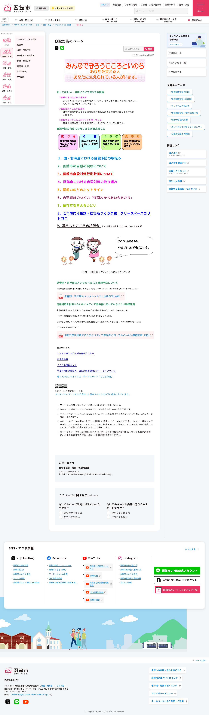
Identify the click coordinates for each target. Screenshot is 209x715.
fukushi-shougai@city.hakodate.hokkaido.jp (90, 474)
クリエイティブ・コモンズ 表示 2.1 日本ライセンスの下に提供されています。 (93, 394)
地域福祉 (21, 76)
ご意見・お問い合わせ (151, 4)
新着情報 (117, 4)
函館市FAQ (170, 4)
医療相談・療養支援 (25, 55)
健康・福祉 (47, 25)
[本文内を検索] (138, 49)
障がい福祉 (22, 71)
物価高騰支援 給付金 (180, 92)
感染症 (20, 44)
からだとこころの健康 (63, 25)
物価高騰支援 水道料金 (181, 99)
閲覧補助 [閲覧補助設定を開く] (41, 8)
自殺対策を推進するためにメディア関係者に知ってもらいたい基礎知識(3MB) (106, 335)
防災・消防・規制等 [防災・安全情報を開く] (62, 8)
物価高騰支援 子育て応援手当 (184, 113)
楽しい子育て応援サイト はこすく (186, 126)
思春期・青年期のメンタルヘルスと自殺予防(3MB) (92, 296)
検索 (150, 48)
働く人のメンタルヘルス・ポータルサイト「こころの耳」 (85, 376)
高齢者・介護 (23, 66)
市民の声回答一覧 (177, 62)
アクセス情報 (131, 4)
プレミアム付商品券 (180, 106)
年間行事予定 (175, 72)
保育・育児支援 (24, 60)
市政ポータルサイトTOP (23, 25)
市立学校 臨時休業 (179, 119)
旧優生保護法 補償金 (180, 133)
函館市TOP (6, 25)
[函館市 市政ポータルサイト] (17, 8)
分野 (37, 25)
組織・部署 (184, 4)
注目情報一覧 (175, 52)
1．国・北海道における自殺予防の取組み (89, 158)
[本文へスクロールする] (105, 5)
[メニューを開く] (201, 8)
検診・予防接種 (24, 50)
